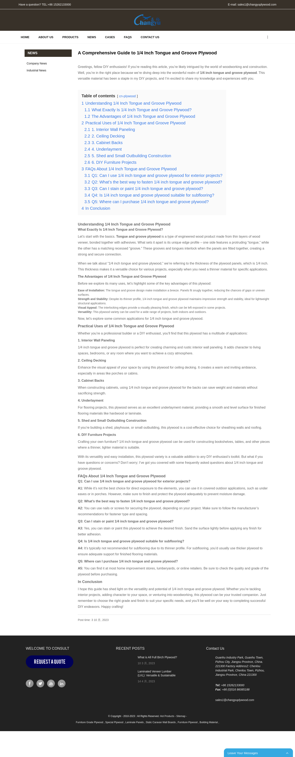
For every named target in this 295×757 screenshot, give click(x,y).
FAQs (128, 37)
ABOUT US (45, 37)
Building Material (209, 722)
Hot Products (167, 716)
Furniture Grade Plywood (90, 722)
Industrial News (36, 70)
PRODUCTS (70, 37)
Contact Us (150, 37)
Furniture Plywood (188, 722)
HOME (25, 37)
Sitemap (180, 716)
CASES (110, 37)
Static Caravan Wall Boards (161, 722)
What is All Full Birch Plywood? (157, 657)
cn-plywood (127, 96)
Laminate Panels (134, 722)
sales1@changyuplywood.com (257, 4)
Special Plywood (114, 722)
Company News (37, 63)
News (91, 37)
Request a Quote (49, 662)
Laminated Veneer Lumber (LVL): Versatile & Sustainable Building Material (157, 675)
